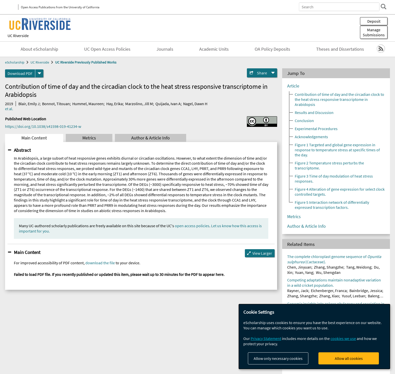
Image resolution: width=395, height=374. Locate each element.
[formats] (39, 73)
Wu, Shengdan (328, 272)
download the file (100, 262)
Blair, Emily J (29, 103)
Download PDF (20, 73)
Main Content (34, 138)
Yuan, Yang (304, 272)
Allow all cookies (349, 358)
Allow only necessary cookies (278, 358)
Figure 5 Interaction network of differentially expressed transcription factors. (332, 205)
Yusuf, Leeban (353, 295)
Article (293, 86)
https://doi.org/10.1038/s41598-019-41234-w (43, 126)
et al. (9, 108)
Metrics (89, 138)
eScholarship (14, 62)
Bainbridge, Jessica (365, 290)
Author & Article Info (150, 138)
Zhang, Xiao (329, 295)
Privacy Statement (266, 338)
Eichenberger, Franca (329, 290)
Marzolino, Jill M (139, 103)
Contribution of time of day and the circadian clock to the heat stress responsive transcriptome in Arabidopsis (339, 99)
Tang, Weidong (358, 267)
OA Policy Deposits (272, 49)
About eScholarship (39, 49)
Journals (164, 49)
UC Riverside (18, 35)
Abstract (22, 150)
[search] (383, 7)
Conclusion (304, 120)
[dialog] (314, 336)
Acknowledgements (311, 136)
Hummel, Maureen (88, 103)
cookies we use (343, 338)
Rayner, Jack (297, 290)
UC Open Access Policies (107, 49)
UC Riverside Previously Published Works (85, 62)
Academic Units (214, 49)
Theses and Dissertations (340, 49)
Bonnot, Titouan (56, 103)
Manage (374, 32)
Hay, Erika (114, 103)
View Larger (262, 253)
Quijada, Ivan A (168, 103)
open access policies (192, 225)
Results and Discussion (314, 112)
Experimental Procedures (316, 128)
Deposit (373, 21)
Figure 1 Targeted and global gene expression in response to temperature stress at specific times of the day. (337, 149)
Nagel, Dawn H (195, 103)
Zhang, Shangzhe (328, 267)
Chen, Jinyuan (299, 267)
